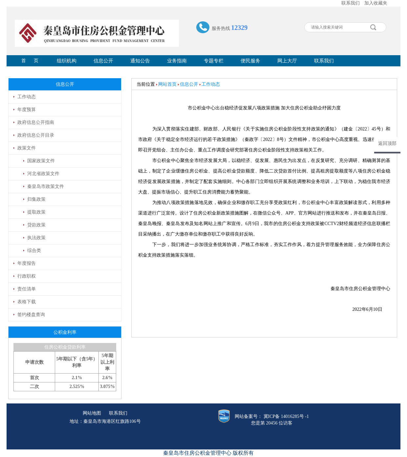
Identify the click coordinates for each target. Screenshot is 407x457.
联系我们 (350, 3)
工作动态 (211, 84)
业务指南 (177, 60)
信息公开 (103, 60)
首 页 (30, 60)
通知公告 (140, 60)
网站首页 (167, 84)
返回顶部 (387, 143)
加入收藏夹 (375, 3)
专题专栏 (214, 60)
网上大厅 (287, 60)
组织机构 (66, 60)
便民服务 (250, 60)
